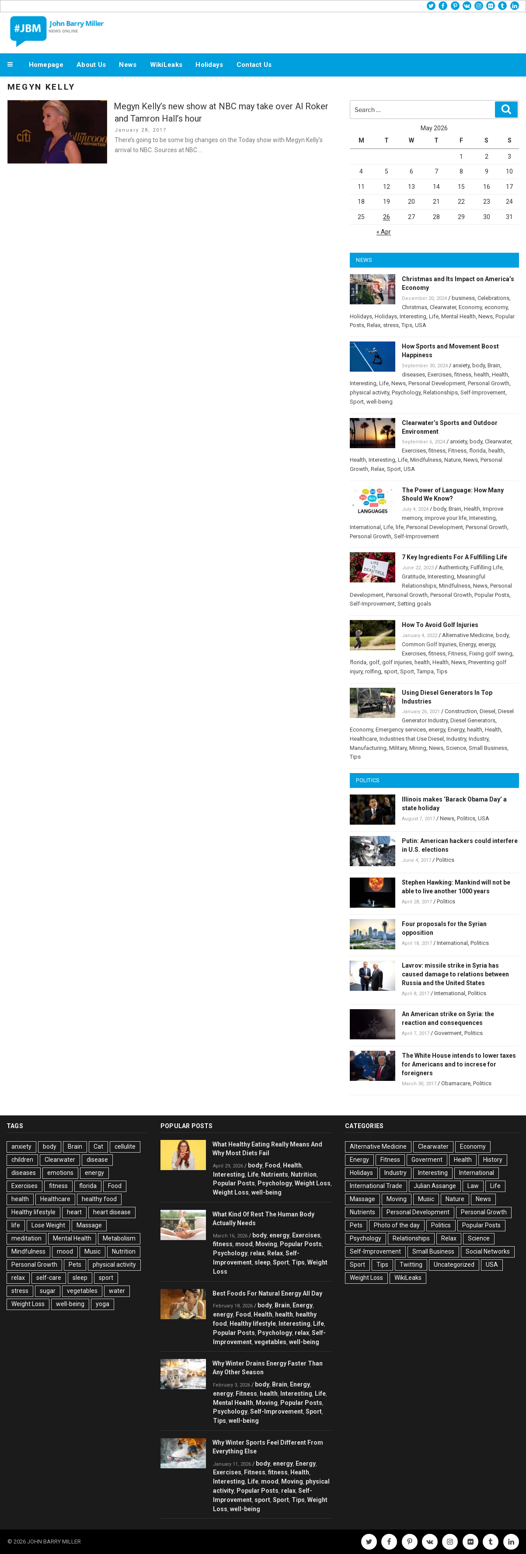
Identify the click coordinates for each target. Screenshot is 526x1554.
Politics (466, 818)
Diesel (487, 711)
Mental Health (458, 316)
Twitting (411, 1264)
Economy (470, 307)
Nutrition (124, 1251)
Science (456, 748)
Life (434, 316)
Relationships (440, 392)
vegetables (82, 1290)
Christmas (414, 307)
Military (398, 748)
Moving (266, 1243)
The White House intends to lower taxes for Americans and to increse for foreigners (459, 1064)
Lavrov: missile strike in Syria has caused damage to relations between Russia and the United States (455, 974)
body (478, 365)
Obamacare (455, 1083)
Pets (75, 1264)
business (463, 298)
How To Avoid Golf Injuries (440, 624)
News (127, 65)
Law (473, 1185)
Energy (467, 644)
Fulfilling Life (486, 567)
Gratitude (413, 576)
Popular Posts (491, 595)
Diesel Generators (472, 720)
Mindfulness (426, 459)
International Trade (376, 1185)
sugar (48, 1290)
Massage (89, 1225)
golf (374, 662)
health (481, 374)
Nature (452, 459)
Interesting (413, 316)
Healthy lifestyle (33, 1212)
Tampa (425, 671)
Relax (373, 325)
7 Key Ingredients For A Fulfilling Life (454, 557)
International (365, 527)
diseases (413, 374)
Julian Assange (435, 1185)
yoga (102, 1303)
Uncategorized (454, 1264)
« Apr (383, 231)
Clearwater (443, 307)
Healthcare (363, 738)
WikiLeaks (166, 65)
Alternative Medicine (467, 635)
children (22, 1159)
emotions (60, 1172)
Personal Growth (488, 383)
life (400, 527)
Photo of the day (397, 1225)
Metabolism (119, 1238)
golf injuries (397, 662)
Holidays (209, 65)
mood (65, 1251)
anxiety (461, 365)
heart (74, 1212)
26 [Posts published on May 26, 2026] (386, 216)
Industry (456, 738)
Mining (417, 748)
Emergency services (401, 729)
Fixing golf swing (490, 653)
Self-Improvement (482, 392)
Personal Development (436, 383)
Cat (98, 1146)
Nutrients (274, 1174)
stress (391, 325)
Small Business (488, 748)
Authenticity (453, 567)
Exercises (440, 374)
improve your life (446, 518)
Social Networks (488, 1251)
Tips (406, 325)
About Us (91, 65)
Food (115, 1185)
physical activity (369, 392)
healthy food (99, 1198)
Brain (494, 365)
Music (92, 1251)
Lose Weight (48, 1225)
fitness (462, 374)
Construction (461, 711)
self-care (48, 1277)
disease (97, 1159)
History (492, 1159)
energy (486, 644)
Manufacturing (368, 748)
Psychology (406, 392)
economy (496, 307)
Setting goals (414, 603)
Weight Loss (28, 1303)
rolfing (373, 671)
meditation (26, 1238)
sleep (80, 1277)
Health (500, 374)
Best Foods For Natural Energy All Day (267, 1293)
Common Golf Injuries (429, 644)
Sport (357, 401)
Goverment (448, 1033)
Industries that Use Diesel (412, 738)
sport (390, 671)
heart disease (112, 1212)
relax (18, 1277)
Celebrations (493, 298)
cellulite (125, 1146)
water (117, 1290)
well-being (379, 401)
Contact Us (254, 65)
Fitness (457, 450)
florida (477, 450)
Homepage (46, 65)
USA (420, 325)
